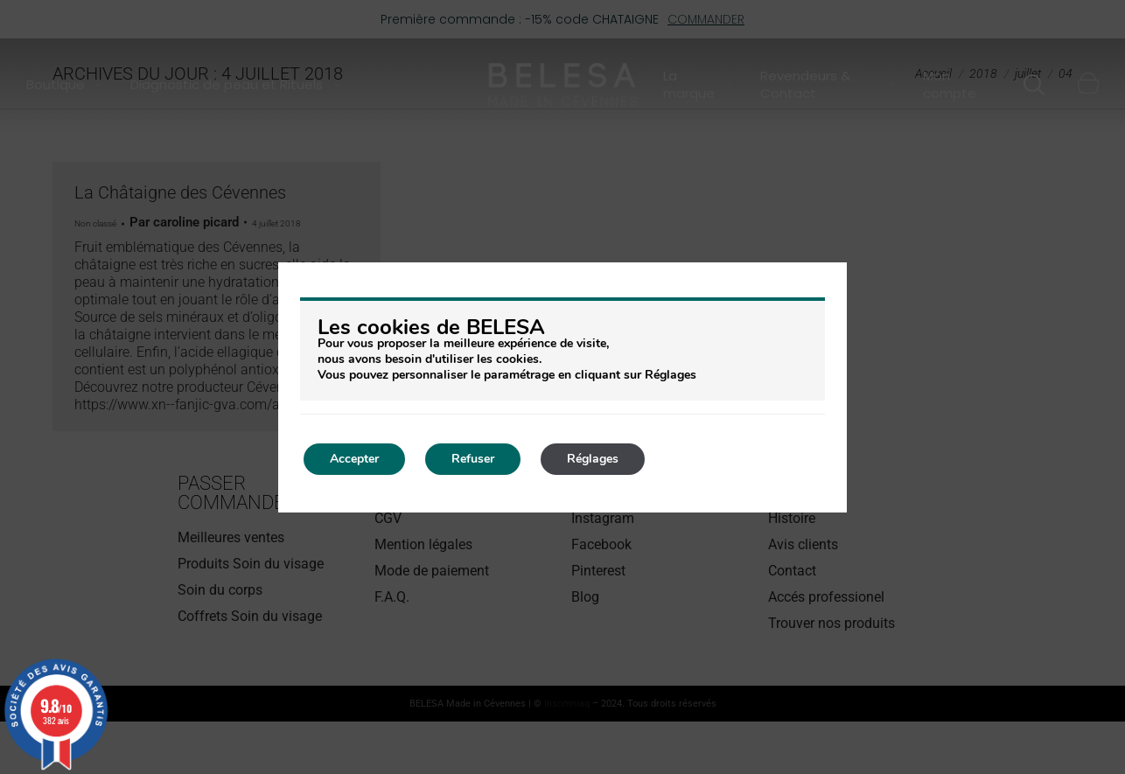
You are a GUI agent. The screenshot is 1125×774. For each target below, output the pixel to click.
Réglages (592, 458)
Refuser (472, 458)
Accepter (354, 458)
